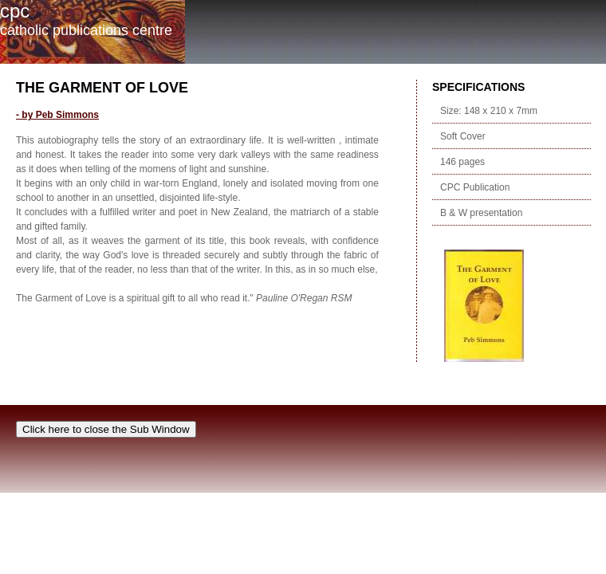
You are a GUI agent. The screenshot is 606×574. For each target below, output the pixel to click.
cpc (15, 11)
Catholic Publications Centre (86, 30)
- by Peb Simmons (57, 114)
